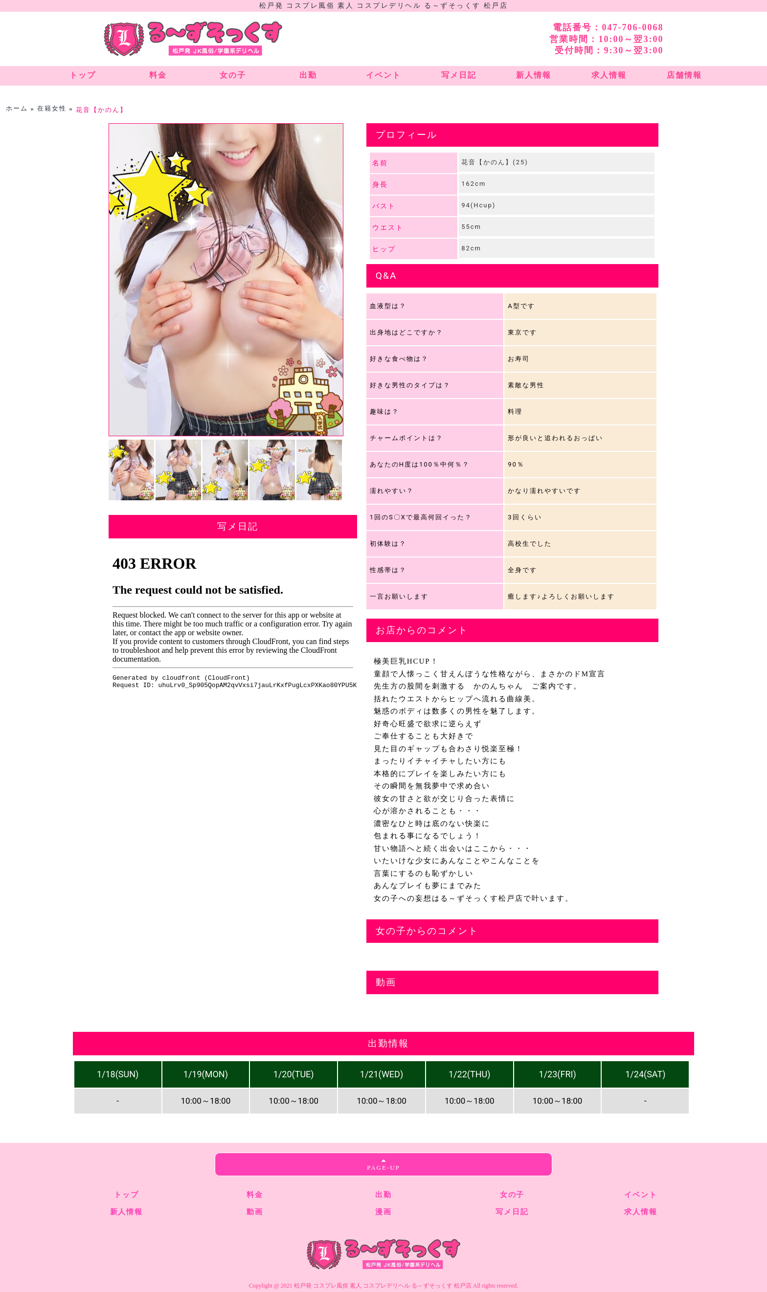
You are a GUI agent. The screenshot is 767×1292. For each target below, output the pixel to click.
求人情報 (640, 1211)
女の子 (512, 1194)
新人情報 (126, 1211)
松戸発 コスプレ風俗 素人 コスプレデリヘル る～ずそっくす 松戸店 (383, 5)
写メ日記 (512, 1211)
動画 (255, 1211)
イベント (640, 1194)
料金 (255, 1194)
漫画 (383, 1211)
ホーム (17, 108)
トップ (126, 1194)
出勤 (383, 1194)
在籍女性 (52, 108)
